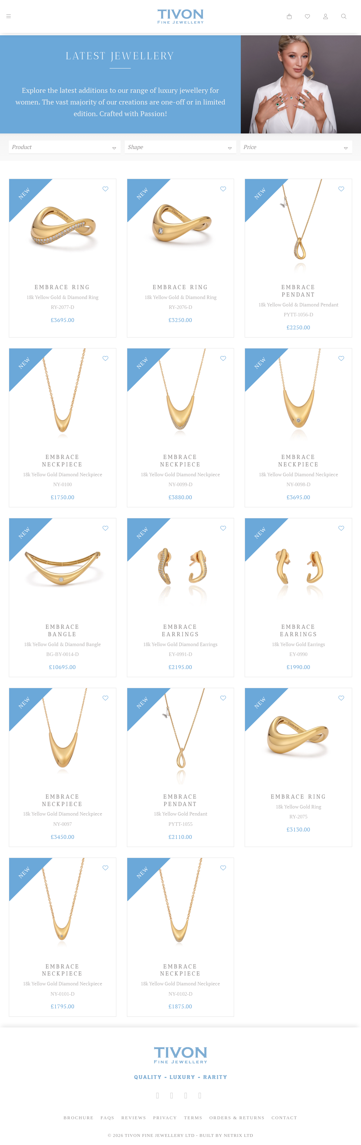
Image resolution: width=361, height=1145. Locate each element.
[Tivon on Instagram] (157, 1095)
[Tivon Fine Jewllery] (180, 1064)
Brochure (78, 1117)
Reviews (133, 1117)
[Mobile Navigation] (8, 16)
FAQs (107, 1117)
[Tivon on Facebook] (171, 1095)
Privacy (165, 1117)
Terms (193, 1117)
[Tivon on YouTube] (185, 1095)
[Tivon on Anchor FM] (200, 1095)
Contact (284, 1117)
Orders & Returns (237, 1117)
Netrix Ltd (238, 1135)
